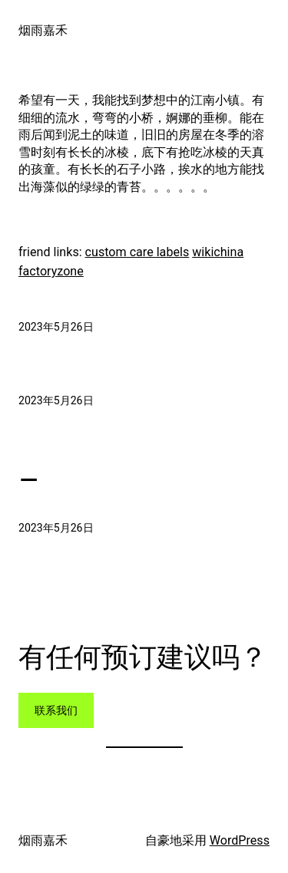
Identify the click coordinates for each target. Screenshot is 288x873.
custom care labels (137, 252)
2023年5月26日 (56, 327)
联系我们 (56, 710)
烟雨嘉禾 (43, 30)
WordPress (240, 840)
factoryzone (51, 271)
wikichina (217, 252)
